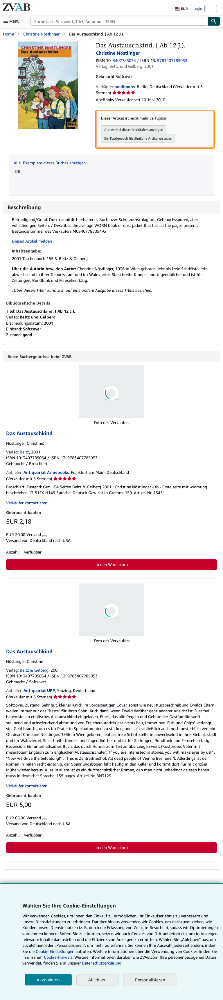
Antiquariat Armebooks (46, 472)
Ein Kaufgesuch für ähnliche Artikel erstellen (138, 138)
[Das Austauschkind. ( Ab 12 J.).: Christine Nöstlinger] (48, 44)
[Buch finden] (214, 21)
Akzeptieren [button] (48, 979)
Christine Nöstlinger (41, 33)
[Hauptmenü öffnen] (12, 21)
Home (8, 33)
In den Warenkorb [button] (112, 564)
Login (197, 8)
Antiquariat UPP (39, 690)
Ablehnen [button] (97, 979)
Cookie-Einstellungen (55, 951)
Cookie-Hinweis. (58, 957)
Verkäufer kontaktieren (26, 503)
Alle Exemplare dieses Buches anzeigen (50, 162)
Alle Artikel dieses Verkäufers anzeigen (133, 129)
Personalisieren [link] (150, 979)
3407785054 (124, 60)
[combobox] (119, 21)
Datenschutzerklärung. (102, 962)
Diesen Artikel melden (32, 241)
